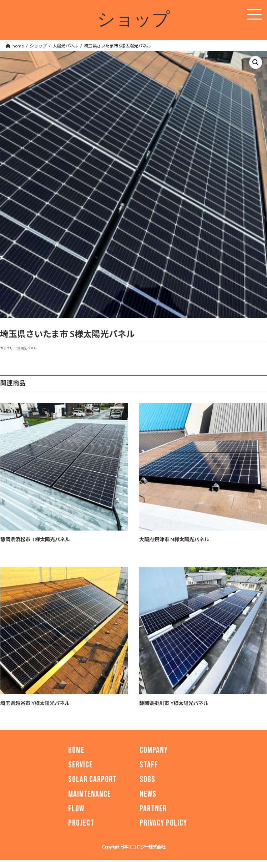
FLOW (76, 808)
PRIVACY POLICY (163, 823)
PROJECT (81, 823)
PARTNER (153, 808)
